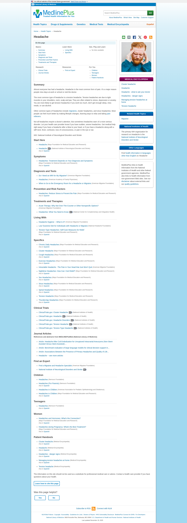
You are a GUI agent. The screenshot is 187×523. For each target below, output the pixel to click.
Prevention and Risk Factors (48, 60)
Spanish (46, 151)
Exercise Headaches (47, 261)
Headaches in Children (48, 390)
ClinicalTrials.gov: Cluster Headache (53, 312)
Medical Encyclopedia (118, 24)
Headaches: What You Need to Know (54, 212)
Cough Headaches (46, 255)
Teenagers (95, 73)
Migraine (124, 119)
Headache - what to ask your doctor (135, 92)
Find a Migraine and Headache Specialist (55, 366)
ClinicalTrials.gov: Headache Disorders (54, 320)
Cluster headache (46, 442)
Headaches (43, 179)
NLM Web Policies (47, 514)
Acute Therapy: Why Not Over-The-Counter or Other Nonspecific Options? (69, 206)
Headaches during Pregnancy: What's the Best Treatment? (62, 427)
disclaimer (125, 181)
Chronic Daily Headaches (49, 245)
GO (150, 13)
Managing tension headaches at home (54, 460)
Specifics (68, 53)
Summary (41, 50)
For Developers (140, 514)
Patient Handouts (98, 78)
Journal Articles (43, 73)
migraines (73, 111)
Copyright (57, 514)
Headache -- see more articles (51, 356)
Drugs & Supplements (62, 24)
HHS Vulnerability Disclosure (105, 514)
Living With (69, 50)
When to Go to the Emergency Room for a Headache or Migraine (65, 183)
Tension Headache (46, 296)
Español (150, 24)
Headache (43, 145)
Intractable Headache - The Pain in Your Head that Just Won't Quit (65, 267)
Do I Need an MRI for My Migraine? (53, 176)
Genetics (81, 24)
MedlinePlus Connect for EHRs (125, 514)
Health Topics (40, 24)
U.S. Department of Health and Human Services (107, 517)
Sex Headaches (45, 277)
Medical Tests (96, 24)
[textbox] (125, 12)
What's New (127, 17)
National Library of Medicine (45, 4)
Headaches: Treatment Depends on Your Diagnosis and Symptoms (66, 161)
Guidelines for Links (76, 514)
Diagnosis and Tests (45, 57)
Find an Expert (70, 70)
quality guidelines (131, 184)
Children (95, 70)
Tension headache (46, 466)
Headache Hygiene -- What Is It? (52, 222)
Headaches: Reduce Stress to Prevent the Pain (58, 193)
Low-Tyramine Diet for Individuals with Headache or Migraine (63, 226)
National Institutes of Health (132, 517)
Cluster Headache (46, 251)
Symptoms (42, 55)
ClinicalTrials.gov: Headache (50, 316)
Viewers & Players (89, 514)
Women (94, 75)
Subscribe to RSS (85, 509)
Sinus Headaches (46, 284)
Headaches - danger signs (49, 454)
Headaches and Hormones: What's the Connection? (60, 418)
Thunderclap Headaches (49, 300)
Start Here (41, 53)
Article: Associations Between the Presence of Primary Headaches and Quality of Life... (74, 352)
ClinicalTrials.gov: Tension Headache (53, 324)
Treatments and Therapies (47, 62)
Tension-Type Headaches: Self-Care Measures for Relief (61, 230)
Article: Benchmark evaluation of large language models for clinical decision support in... (74, 348)
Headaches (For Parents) (49, 383)
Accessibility (65, 514)
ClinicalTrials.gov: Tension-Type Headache (56, 328)
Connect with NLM (104, 508)
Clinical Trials (43, 70)
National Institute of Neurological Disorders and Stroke (60, 369)
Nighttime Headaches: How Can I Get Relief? (57, 271)
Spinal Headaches (46, 290)
